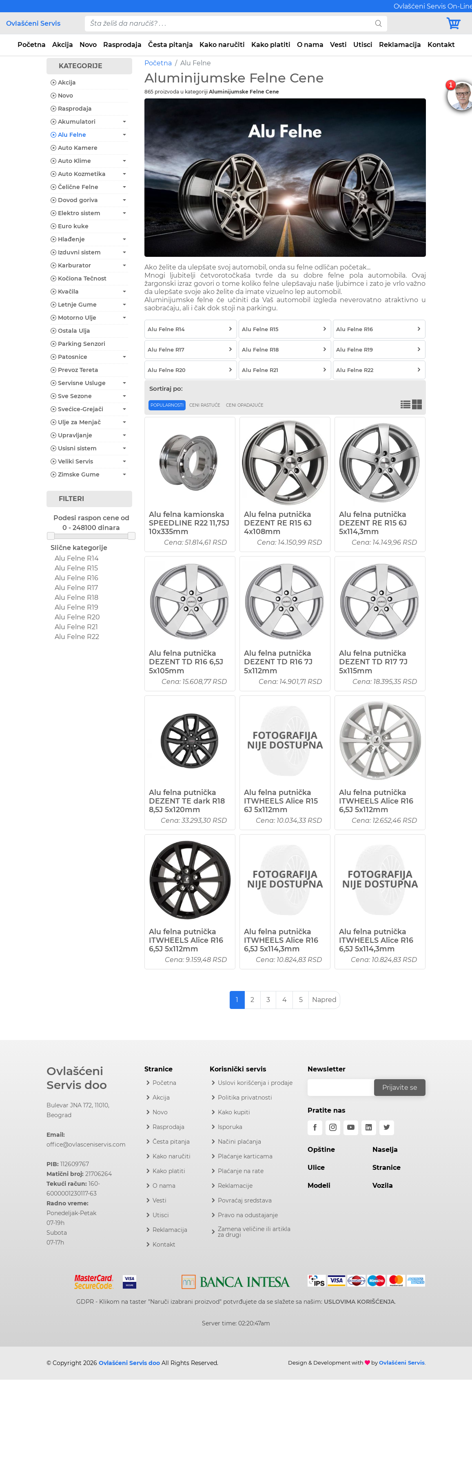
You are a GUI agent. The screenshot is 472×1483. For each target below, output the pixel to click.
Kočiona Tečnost (78, 278)
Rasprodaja (122, 45)
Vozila (382, 1185)
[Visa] (126, 1280)
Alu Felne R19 (76, 607)
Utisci (362, 45)
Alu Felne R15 (76, 568)
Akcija (62, 45)
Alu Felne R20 (77, 617)
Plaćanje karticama (245, 1156)
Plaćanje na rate (241, 1171)
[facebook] (315, 1127)
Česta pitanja (170, 45)
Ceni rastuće (204, 405)
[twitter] (386, 1127)
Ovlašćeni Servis (33, 23)
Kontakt (441, 45)
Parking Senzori (78, 343)
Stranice (386, 1167)
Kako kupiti (234, 1112)
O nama (310, 45)
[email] (346, 1087)
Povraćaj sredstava (245, 1200)
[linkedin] (368, 1127)
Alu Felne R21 (76, 627)
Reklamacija (400, 45)
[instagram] (333, 1127)
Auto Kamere (74, 147)
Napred (324, 1000)
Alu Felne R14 (77, 558)
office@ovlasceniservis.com (86, 1144)
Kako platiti (270, 45)
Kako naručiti (222, 45)
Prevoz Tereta (74, 370)
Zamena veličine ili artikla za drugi (254, 1232)
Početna (32, 45)
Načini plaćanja (239, 1142)
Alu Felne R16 (76, 578)
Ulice (316, 1167)
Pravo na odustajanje (248, 1215)
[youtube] (350, 1127)
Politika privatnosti (245, 1097)
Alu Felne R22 (77, 637)
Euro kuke (70, 226)
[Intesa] (236, 1280)
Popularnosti (167, 405)
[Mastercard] (95, 1280)
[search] (378, 23)
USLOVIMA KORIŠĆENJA (359, 1301)
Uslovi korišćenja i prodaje (255, 1083)
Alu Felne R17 (76, 588)
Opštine (321, 1149)
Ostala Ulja (70, 330)
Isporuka (230, 1127)
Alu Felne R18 (76, 597)
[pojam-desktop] (227, 23)
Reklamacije (235, 1186)
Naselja (385, 1149)
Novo (88, 45)
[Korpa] (455, 23)
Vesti (338, 45)
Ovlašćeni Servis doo (77, 1078)
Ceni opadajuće (245, 405)
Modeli (319, 1185)
